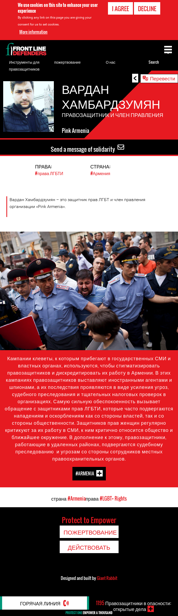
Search (154, 62)
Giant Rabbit (107, 578)
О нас (110, 62)
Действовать (89, 547)
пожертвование (67, 62)
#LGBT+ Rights (113, 498)
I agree (120, 8)
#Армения (100, 173)
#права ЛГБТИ (49, 173)
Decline (147, 8)
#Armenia (85, 473)
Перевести (162, 78)
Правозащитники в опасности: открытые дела (133, 606)
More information (33, 32)
